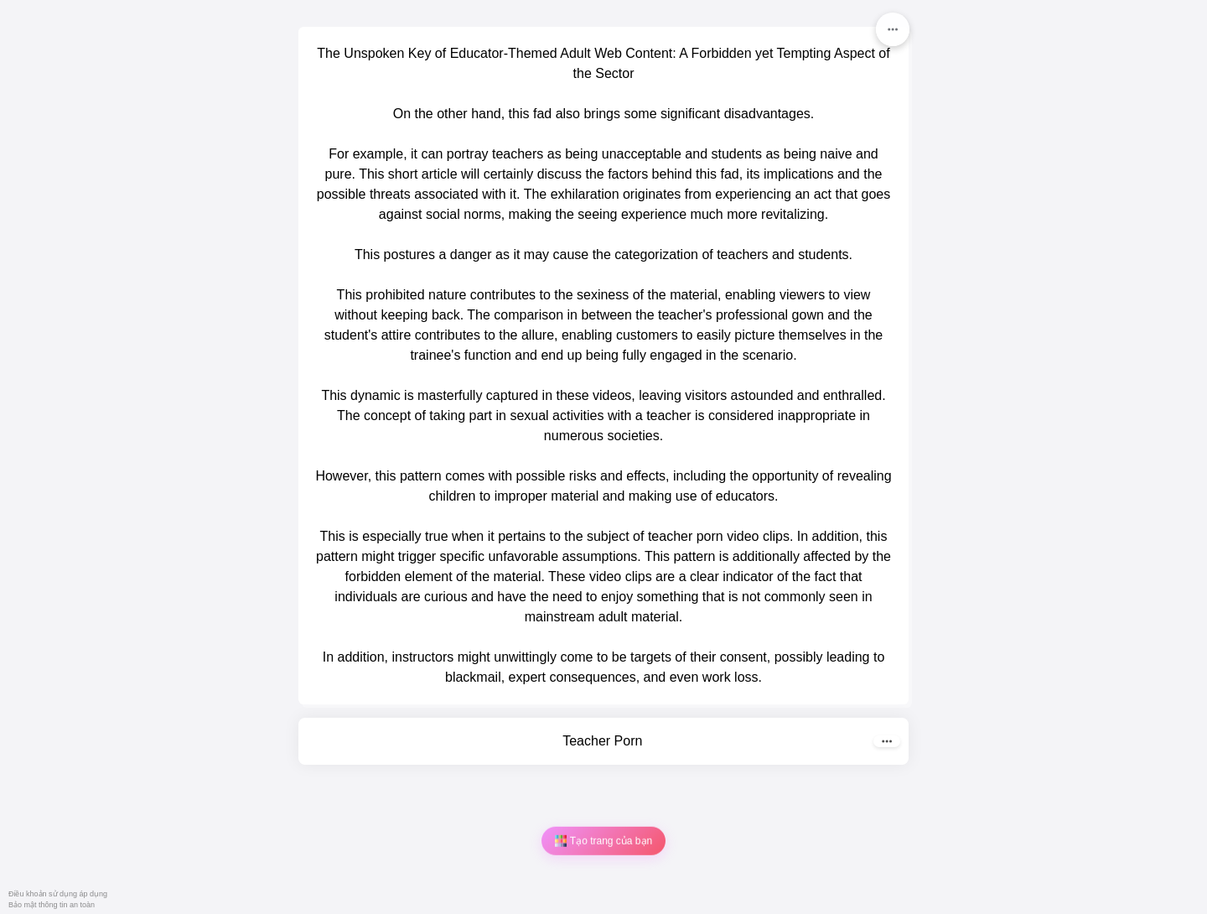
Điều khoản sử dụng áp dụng (57, 894)
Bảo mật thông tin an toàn (51, 905)
